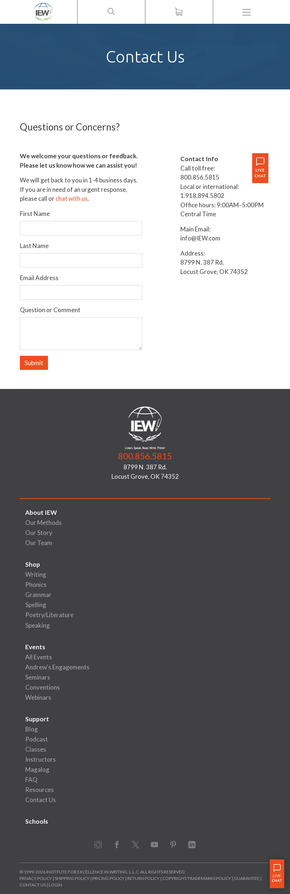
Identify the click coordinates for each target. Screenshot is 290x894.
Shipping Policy (72, 878)
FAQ (31, 779)
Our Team (38, 542)
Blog (31, 729)
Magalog (37, 769)
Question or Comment (50, 310)
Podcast (36, 739)
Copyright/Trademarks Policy (196, 878)
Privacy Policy (35, 878)
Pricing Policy (108, 878)
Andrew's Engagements (57, 667)
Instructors (40, 759)
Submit (34, 363)
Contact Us (40, 800)
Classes (35, 749)
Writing (35, 574)
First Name (35, 213)
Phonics (36, 584)
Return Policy (143, 878)
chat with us (72, 198)
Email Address (39, 278)
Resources (39, 789)
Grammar (38, 594)
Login (55, 885)
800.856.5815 (145, 456)
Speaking (37, 625)
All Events (38, 657)
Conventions (42, 687)
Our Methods (43, 522)
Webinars (38, 697)
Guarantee (247, 878)
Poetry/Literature (49, 615)
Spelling (35, 604)
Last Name (34, 245)
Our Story (38, 532)
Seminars (37, 677)
